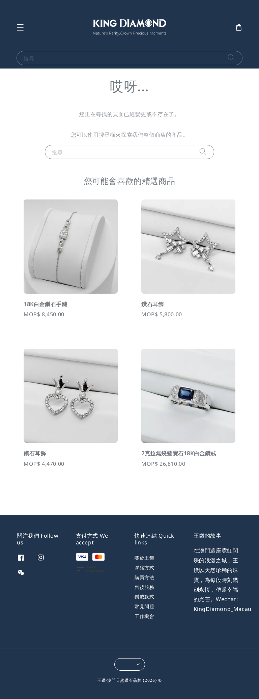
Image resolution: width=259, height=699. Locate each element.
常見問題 (144, 606)
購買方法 (144, 577)
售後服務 (144, 587)
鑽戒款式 (144, 596)
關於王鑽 (144, 558)
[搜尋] (231, 57)
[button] (20, 27)
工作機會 (144, 616)
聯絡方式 (144, 567)
